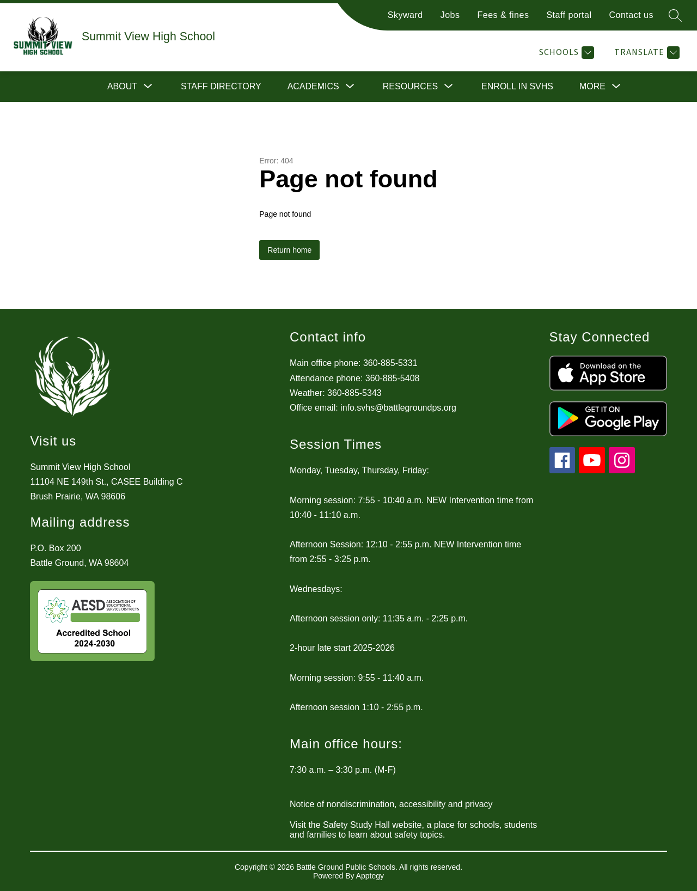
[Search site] (675, 15)
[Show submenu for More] (592, 86)
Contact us (631, 15)
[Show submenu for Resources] (410, 86)
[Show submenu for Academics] (313, 86)
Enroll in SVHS (517, 86)
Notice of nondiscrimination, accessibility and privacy (391, 804)
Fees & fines (503, 15)
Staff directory (221, 86)
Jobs (450, 15)
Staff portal (568, 15)
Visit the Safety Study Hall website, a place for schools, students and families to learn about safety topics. (413, 829)
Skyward (405, 15)
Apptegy (370, 875)
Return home (289, 250)
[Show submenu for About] (122, 86)
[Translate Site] (646, 52)
